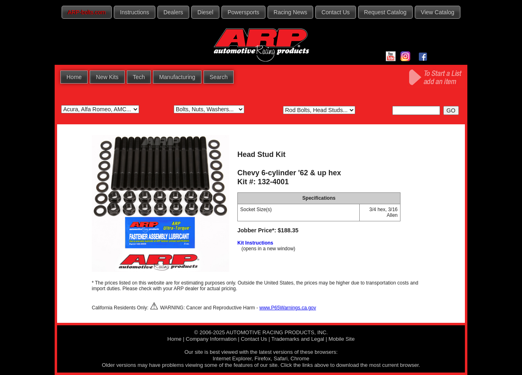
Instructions (134, 12)
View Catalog (437, 12)
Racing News (290, 12)
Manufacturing (177, 77)
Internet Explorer (231, 358)
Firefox (262, 358)
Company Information (211, 339)
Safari (281, 358)
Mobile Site (341, 339)
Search (219, 77)
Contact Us (335, 12)
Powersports (243, 12)
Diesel (205, 12)
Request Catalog (385, 12)
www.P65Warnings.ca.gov (287, 308)
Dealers (173, 12)
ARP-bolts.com (87, 12)
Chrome (299, 358)
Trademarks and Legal (297, 339)
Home (74, 77)
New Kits (107, 77)
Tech (139, 77)
